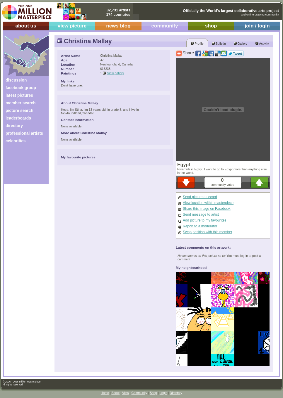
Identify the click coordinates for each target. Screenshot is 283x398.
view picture (72, 26)
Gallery (241, 43)
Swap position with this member (207, 232)
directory (14, 125)
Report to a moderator (200, 226)
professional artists (24, 133)
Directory (176, 392)
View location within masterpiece (208, 203)
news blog (118, 26)
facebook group (21, 87)
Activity (262, 43)
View (125, 392)
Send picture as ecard (200, 197)
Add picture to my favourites (204, 220)
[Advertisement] (22, 166)
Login (163, 392)
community (164, 26)
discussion (16, 80)
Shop (153, 392)
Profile (197, 43)
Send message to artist (201, 214)
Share (188, 53)
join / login (257, 26)
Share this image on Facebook (207, 209)
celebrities (16, 141)
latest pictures (19, 95)
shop (211, 26)
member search (20, 103)
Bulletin (219, 43)
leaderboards (18, 118)
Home (105, 392)
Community (139, 392)
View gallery (115, 73)
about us (25, 26)
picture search (19, 110)
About (115, 392)
